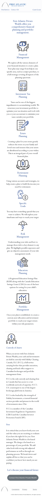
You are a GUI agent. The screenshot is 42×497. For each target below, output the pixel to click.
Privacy (24, 489)
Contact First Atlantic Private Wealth (23, 478)
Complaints (16, 489)
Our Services (5, 10)
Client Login (37, 10)
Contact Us (15, 10)
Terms (35, 489)
